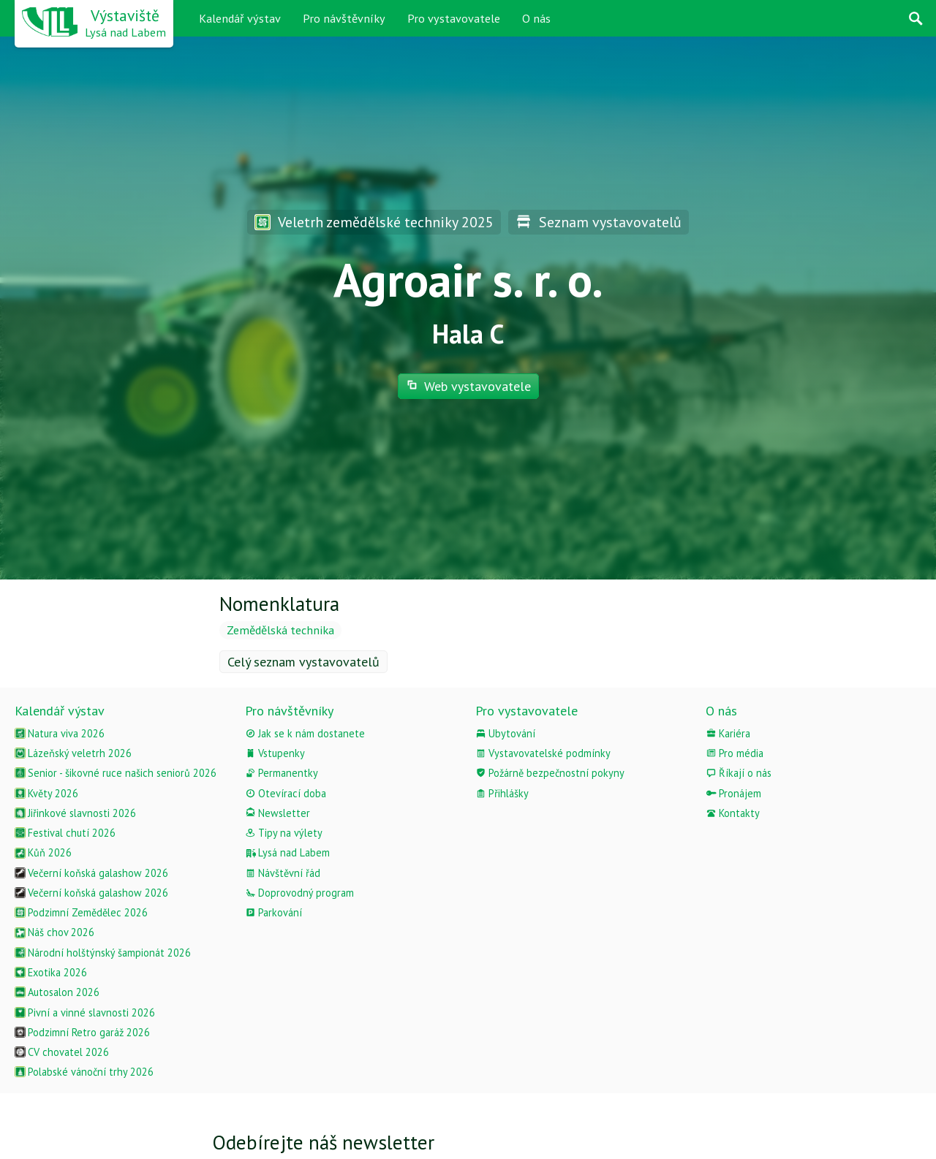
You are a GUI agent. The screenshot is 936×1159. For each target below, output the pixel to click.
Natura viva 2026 (60, 733)
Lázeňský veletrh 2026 (73, 753)
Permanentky (281, 773)
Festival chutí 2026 (65, 832)
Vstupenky (275, 753)
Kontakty (733, 813)
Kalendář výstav (240, 18)
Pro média (734, 753)
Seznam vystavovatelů (599, 222)
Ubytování (505, 733)
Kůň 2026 (43, 852)
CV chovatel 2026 (62, 1052)
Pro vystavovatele (453, 18)
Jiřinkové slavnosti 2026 (75, 813)
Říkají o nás (738, 773)
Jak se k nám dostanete (305, 733)
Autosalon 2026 (57, 992)
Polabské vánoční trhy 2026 (84, 1071)
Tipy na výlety (283, 832)
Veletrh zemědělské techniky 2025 (374, 222)
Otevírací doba (285, 793)
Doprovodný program (299, 892)
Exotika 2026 (51, 972)
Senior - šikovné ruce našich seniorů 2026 (115, 773)
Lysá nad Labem (287, 852)
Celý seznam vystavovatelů (303, 661)
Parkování (273, 912)
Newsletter (277, 813)
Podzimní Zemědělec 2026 (81, 912)
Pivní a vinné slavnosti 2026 (85, 1012)
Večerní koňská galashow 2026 (91, 873)
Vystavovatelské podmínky (543, 753)
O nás (536, 18)
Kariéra (728, 733)
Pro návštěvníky (344, 18)
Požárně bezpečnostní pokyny (549, 773)
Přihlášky (502, 793)
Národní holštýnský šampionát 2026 (103, 952)
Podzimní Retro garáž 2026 (82, 1032)
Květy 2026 (46, 793)
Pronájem (733, 793)
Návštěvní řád (282, 873)
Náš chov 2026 (54, 932)
